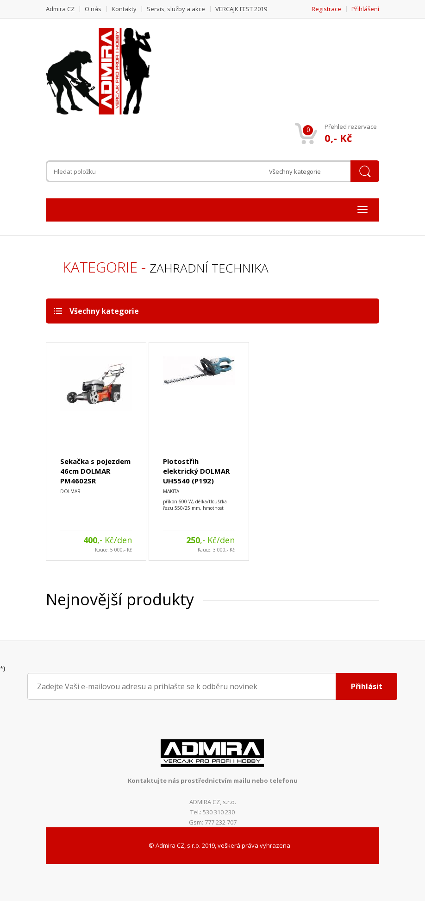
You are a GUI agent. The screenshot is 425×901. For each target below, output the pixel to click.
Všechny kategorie (295, 171)
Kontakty (124, 9)
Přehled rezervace (351, 126)
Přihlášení (365, 9)
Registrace (326, 9)
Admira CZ (60, 9)
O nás (93, 9)
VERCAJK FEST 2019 (241, 9)
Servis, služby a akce (176, 9)
